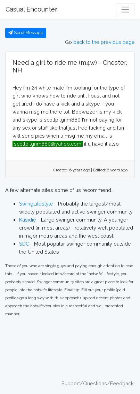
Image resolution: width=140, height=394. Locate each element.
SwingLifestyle (36, 204)
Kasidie (27, 220)
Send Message (25, 32)
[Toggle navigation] (125, 9)
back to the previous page (104, 42)
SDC (24, 244)
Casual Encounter (31, 9)
